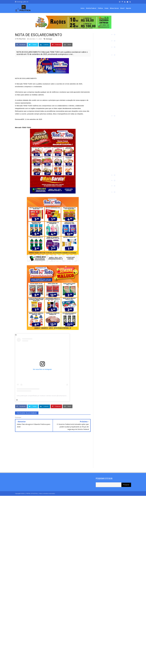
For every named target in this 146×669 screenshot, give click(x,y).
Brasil (122, 8)
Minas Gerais (114, 8)
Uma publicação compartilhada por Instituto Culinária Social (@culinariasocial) (42, 395)
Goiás (106, 8)
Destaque (49, 39)
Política (100, 8)
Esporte (128, 8)
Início (82, 8)
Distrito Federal (91, 8)
